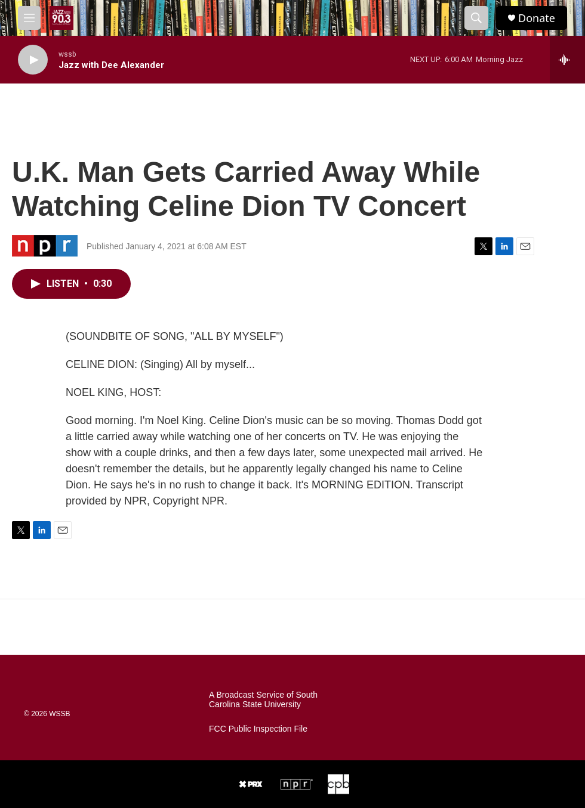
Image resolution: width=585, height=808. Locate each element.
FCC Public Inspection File (258, 729)
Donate (536, 18)
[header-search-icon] (476, 18)
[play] (32, 60)
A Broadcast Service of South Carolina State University (263, 700)
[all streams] (567, 59)
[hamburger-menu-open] (29, 18)
